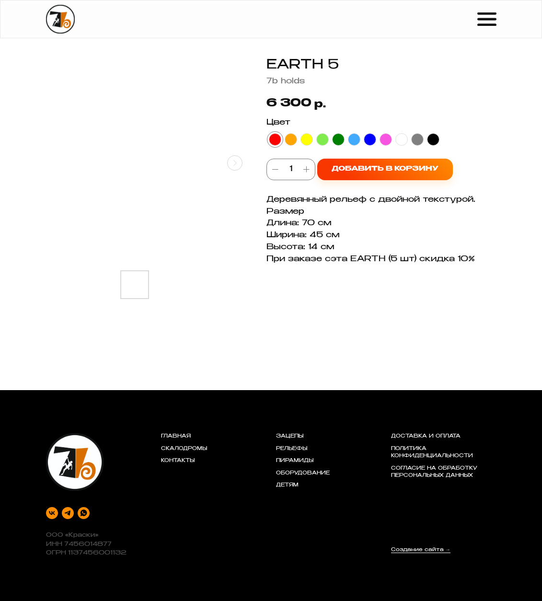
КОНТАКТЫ (178, 461)
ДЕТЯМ (287, 485)
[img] (60, 19)
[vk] (52, 513)
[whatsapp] (84, 513)
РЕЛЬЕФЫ (291, 449)
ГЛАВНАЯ (176, 436)
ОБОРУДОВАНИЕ (303, 473)
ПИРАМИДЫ (294, 461)
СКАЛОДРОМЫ (184, 449)
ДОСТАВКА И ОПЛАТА (426, 436)
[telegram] (68, 513)
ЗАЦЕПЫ (289, 436)
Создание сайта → (420, 550)
